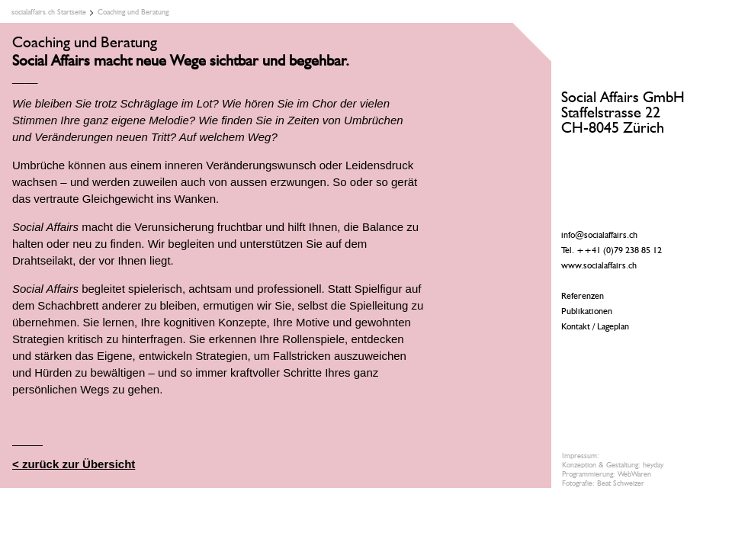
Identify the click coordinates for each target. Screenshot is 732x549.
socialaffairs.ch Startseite (48, 12)
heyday (653, 465)
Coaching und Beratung (133, 12)
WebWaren (634, 474)
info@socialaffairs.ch (599, 235)
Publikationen (586, 311)
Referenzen (582, 296)
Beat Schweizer (620, 483)
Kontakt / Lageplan (595, 327)
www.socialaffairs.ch (599, 266)
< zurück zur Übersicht (73, 464)
